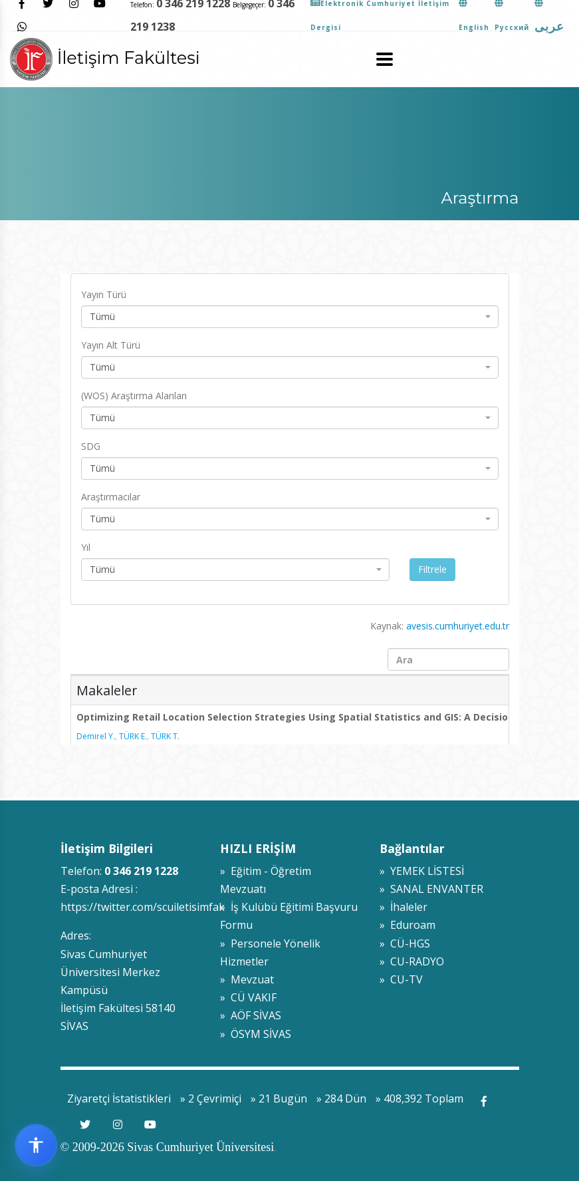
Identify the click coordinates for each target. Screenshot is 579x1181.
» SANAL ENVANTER (431, 889)
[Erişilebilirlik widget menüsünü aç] (36, 1145)
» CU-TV (401, 979)
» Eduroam (407, 925)
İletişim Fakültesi (105, 57)
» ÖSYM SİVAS (255, 1034)
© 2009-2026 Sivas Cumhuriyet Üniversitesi (167, 1147)
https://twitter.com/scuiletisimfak (142, 907)
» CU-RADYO (412, 961)
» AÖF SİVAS (250, 1015)
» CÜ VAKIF (248, 997)
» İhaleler (403, 907)
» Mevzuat (247, 979)
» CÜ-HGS (405, 943)
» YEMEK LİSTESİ (422, 871)
